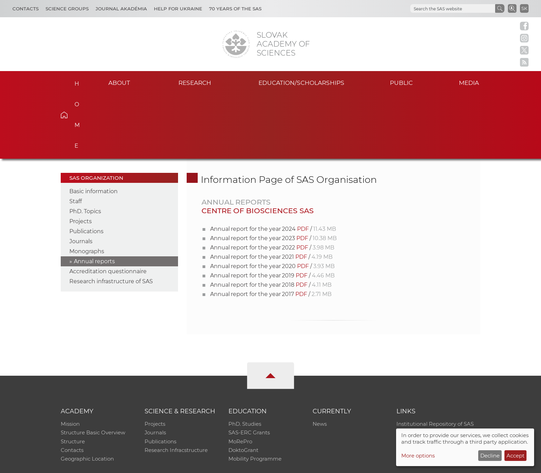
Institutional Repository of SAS (435, 359)
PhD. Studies (244, 359)
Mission (70, 359)
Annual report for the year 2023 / (273, 173)
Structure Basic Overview (93, 368)
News (320, 359)
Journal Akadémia (121, 8)
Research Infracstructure (176, 386)
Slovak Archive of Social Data (433, 368)
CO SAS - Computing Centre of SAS (154, 464)
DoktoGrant (243, 386)
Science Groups (67, 8)
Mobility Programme (255, 395)
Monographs (86, 186)
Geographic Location (87, 395)
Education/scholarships (301, 82)
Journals (80, 176)
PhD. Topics (85, 146)
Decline (490, 455)
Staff (75, 136)
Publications (86, 166)
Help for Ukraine (178, 8)
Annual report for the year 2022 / (272, 182)
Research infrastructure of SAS (111, 216)
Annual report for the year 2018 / (271, 220)
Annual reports (94, 196)
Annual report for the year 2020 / (272, 201)
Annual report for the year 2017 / (271, 229)
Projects (80, 156)
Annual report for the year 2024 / (273, 164)
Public (401, 82)
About (119, 82)
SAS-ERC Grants (249, 368)
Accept (515, 455)
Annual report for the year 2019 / (272, 210)
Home (75, 81)
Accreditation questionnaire (108, 206)
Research (195, 82)
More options (418, 455)
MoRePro (240, 377)
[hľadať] (452, 8)
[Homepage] (236, 44)
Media (470, 82)
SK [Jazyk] (524, 8)
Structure (73, 377)
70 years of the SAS (235, 8)
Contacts (25, 8)
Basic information (93, 126)
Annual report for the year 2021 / (271, 192)
